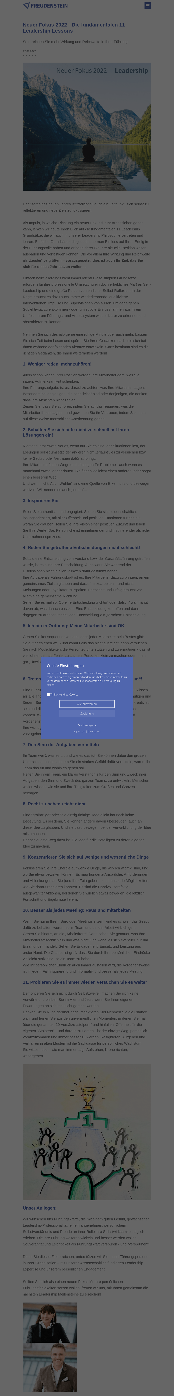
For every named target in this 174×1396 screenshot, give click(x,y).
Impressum (79, 731)
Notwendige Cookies (62, 694)
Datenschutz (94, 731)
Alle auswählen (87, 704)
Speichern (87, 714)
